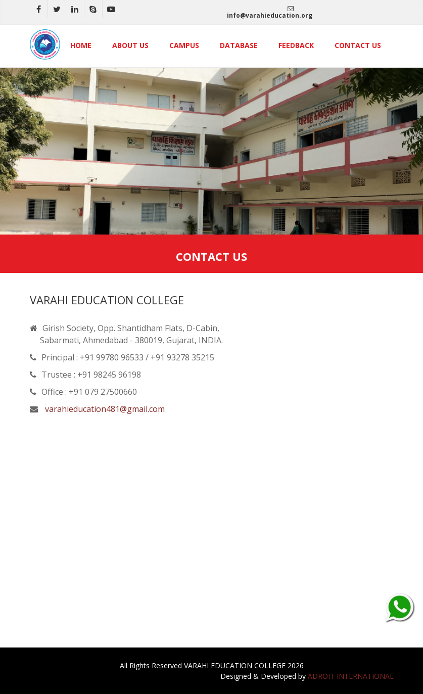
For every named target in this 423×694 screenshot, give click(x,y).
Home (80, 45)
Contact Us (358, 45)
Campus (184, 45)
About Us (130, 45)
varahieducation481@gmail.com (105, 408)
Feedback (296, 45)
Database (239, 45)
